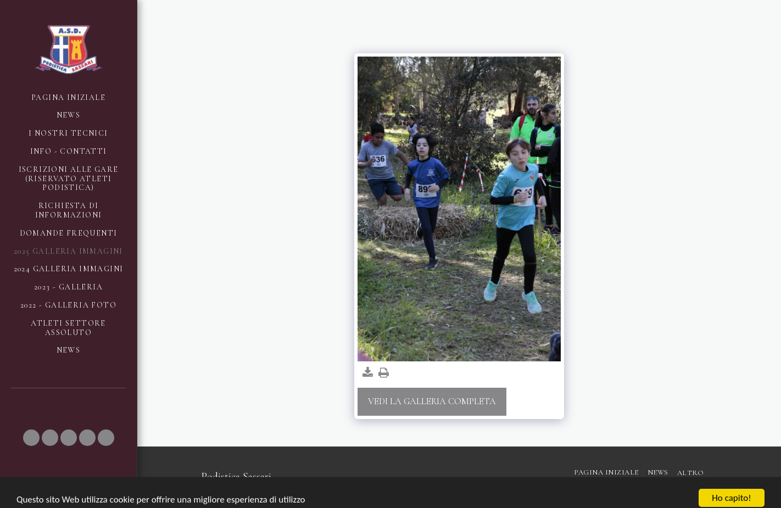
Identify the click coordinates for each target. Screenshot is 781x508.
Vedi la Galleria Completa (432, 401)
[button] (31, 437)
